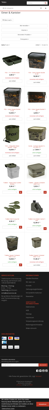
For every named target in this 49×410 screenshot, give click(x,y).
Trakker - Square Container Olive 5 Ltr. (37, 187)
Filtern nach (7, 20)
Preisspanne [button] (24, 39)
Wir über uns (30, 292)
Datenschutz (30, 316)
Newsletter (30, 306)
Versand (38, 386)
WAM (31, 394)
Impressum (30, 327)
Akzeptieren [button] (42, 404)
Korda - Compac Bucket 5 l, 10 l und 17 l (36, 148)
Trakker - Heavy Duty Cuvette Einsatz (12, 187)
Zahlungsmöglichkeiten (34, 299)
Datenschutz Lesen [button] (8, 408)
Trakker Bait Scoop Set (12, 225)
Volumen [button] (24, 30)
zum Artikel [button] (12, 81)
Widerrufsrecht (31, 338)
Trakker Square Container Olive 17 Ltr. (36, 263)
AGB (27, 320)
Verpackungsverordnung (34, 331)
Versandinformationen (34, 302)
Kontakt (28, 295)
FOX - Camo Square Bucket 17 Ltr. (12, 110)
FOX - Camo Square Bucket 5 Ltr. (36, 110)
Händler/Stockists (32, 288)
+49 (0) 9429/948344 (8, 292)
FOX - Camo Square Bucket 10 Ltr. (36, 73)
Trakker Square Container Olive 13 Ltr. (12, 263)
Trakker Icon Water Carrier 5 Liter (36, 225)
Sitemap (29, 324)
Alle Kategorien (8, 8)
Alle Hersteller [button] (24, 25)
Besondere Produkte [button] (24, 34)
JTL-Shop (19, 394)
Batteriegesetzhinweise (34, 334)
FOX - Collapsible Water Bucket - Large (12, 148)
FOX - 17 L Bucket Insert (12, 72)
